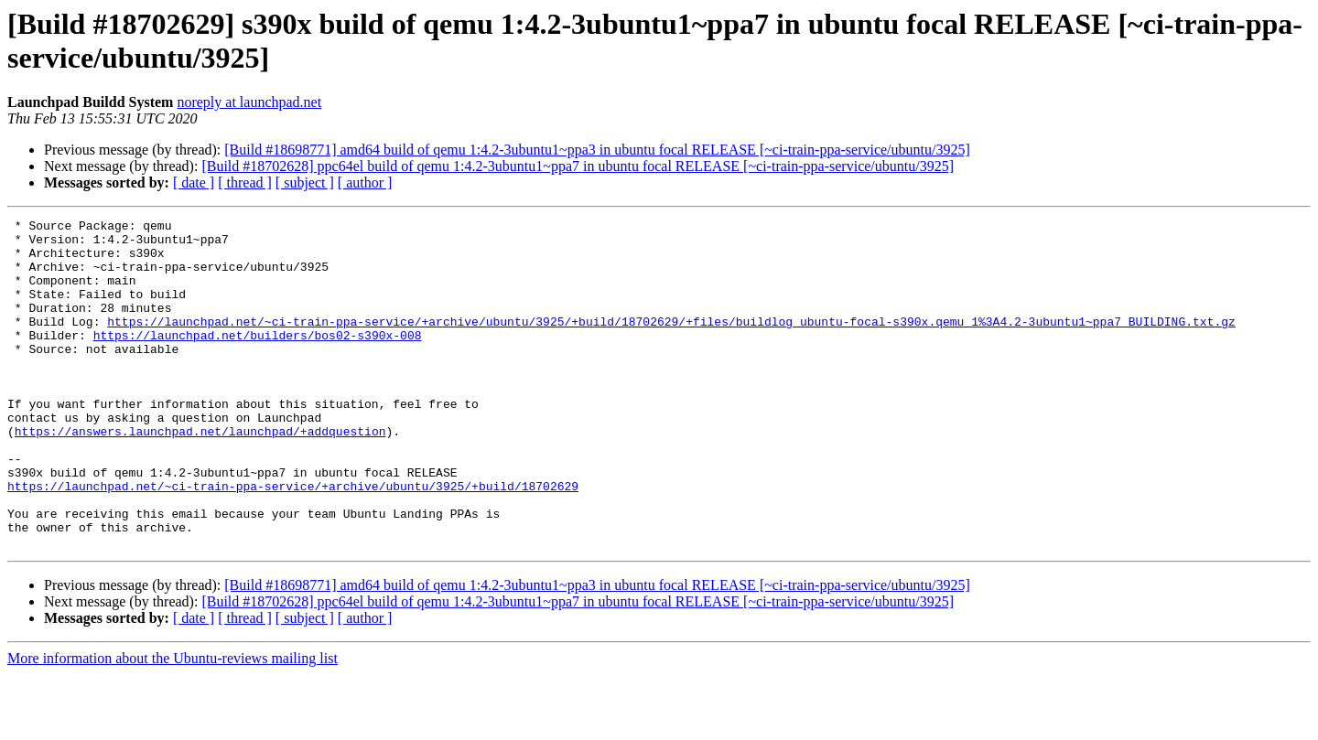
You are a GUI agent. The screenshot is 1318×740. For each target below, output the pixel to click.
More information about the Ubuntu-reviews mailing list (172, 724)
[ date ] (193, 182)
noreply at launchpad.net (249, 102)
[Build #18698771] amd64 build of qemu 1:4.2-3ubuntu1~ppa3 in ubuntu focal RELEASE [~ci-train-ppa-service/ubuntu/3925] (597, 149)
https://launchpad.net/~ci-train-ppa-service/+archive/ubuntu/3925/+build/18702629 (292, 540)
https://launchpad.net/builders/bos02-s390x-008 (257, 359)
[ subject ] (304, 182)
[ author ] (365, 182)
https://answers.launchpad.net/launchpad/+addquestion (200, 475)
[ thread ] (245, 182)
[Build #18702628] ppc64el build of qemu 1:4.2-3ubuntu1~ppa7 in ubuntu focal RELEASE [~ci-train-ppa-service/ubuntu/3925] (577, 166)
